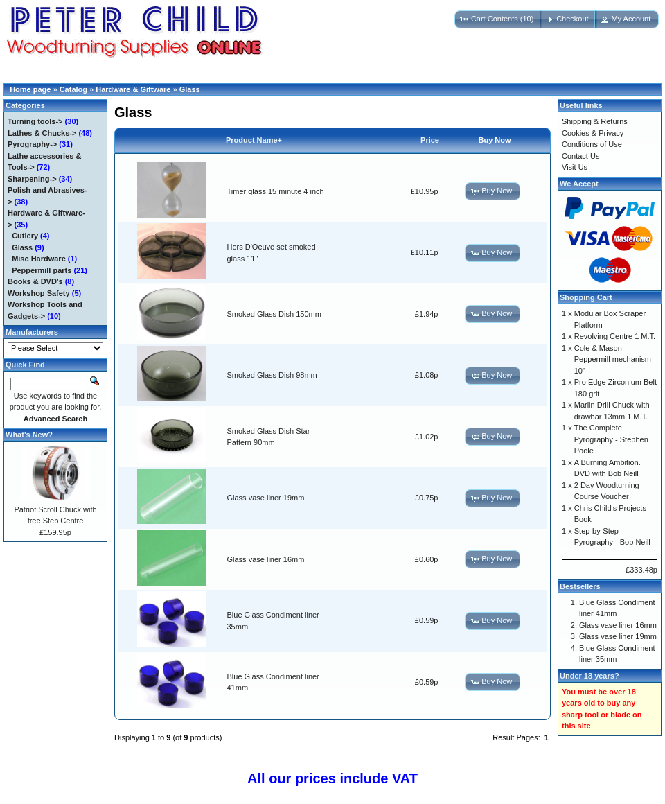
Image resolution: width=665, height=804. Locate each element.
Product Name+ (254, 140)
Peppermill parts (41, 270)
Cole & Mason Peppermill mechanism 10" (612, 359)
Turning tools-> (35, 121)
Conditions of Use (592, 144)
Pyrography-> (32, 144)
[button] (498, 19)
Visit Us (574, 167)
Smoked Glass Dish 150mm (274, 314)
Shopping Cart (586, 297)
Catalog (73, 89)
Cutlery (25, 235)
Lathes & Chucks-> (42, 133)
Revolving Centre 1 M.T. (614, 336)
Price (429, 140)
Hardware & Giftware (133, 89)
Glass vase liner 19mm (266, 497)
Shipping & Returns (595, 121)
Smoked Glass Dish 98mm (272, 375)
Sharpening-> (32, 179)
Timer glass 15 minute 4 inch (275, 191)
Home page (30, 89)
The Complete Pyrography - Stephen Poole (611, 439)
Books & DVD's (35, 281)
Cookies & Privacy (592, 133)
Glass (189, 89)
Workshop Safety (39, 293)
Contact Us (580, 156)
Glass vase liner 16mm (266, 559)
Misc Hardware (39, 258)
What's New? (29, 434)
